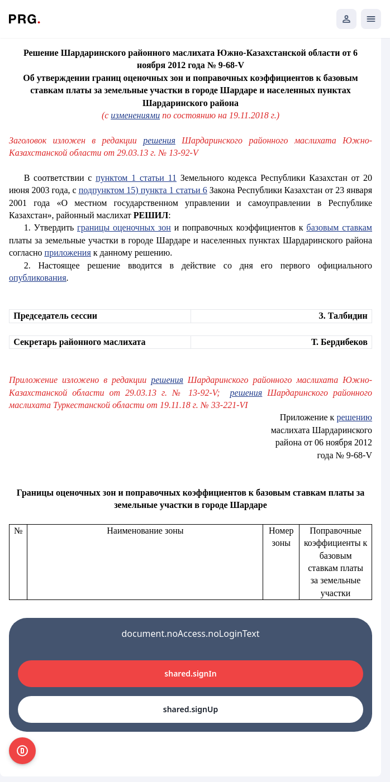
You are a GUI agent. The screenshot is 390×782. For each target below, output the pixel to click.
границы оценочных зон (124, 227)
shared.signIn (190, 673)
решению (354, 417)
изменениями (135, 115)
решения (159, 140)
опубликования (37, 277)
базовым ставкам (339, 227)
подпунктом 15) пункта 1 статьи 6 (143, 190)
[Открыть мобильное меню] (371, 19)
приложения (68, 252)
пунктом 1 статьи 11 (136, 178)
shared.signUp (190, 709)
